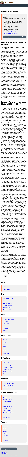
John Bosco (6, 404)
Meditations (6, 353)
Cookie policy (4, 453)
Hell (4, 326)
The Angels (5, 321)
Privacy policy (4, 452)
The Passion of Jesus (8, 383)
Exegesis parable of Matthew (11, 33)
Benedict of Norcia (7, 399)
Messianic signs (7, 307)
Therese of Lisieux (7, 408)
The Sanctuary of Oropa (9, 351)
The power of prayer (8, 426)
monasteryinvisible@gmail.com (9, 455)
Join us (7, 37)
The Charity (6, 348)
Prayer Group (6, 289)
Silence (5, 431)
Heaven (5, 330)
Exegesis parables (7, 303)
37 (5, 276)
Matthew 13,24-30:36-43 (10, 32)
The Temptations (7, 429)
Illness (4, 438)
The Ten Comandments (8, 319)
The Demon (6, 362)
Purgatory (5, 328)
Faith (4, 344)
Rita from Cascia (7, 397)
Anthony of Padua (7, 406)
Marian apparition (7, 371)
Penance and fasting (8, 367)
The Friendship (6, 323)
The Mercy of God (7, 369)
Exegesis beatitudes (8, 305)
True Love (5, 435)
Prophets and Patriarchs (9, 309)
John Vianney (6, 417)
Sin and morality (7, 365)
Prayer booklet (7, 449)
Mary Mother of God (8, 298)
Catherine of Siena (7, 410)
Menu (3, 5)
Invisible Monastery (7, 287)
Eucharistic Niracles (8, 340)
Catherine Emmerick (8, 385)
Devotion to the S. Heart (9, 374)
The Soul (5, 433)
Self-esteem (6, 440)
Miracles (5, 342)
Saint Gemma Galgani (8, 412)
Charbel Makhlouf (7, 415)
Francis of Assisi (7, 401)
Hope (4, 346)
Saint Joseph (6, 301)
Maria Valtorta (6, 387)
